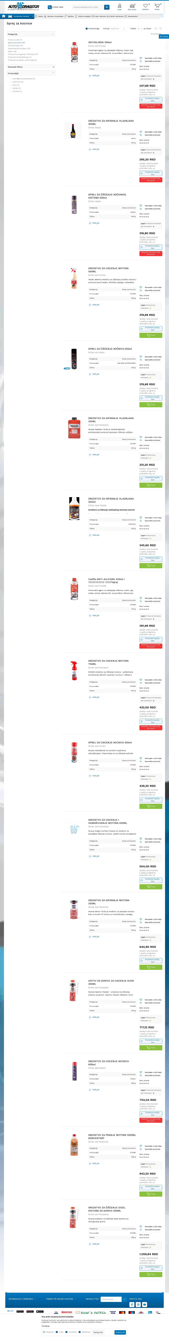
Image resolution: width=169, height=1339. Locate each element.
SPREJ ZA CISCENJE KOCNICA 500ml (110, 743)
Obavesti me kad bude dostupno (151, 106)
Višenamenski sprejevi (19, 48)
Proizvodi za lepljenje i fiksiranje (23, 54)
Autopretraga (93, 29)
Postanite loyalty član (152, 99)
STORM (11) (17, 91)
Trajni (61, 1332)
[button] (91, 7)
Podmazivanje (15, 46)
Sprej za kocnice (16, 43)
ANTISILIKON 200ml (100, 42)
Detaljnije (46, 1326)
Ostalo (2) (16, 88)
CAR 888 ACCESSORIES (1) (23, 79)
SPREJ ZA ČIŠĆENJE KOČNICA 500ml (110, 349)
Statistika (73, 1332)
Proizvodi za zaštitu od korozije (22, 60)
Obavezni (50, 1332)
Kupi (151, 335)
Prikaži (133, 29)
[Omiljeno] (145, 9)
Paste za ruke (15, 40)
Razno (12, 51)
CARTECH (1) (17, 82)
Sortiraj (106, 29)
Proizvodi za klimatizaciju (19, 57)
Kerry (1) (15, 85)
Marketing (86, 1332)
